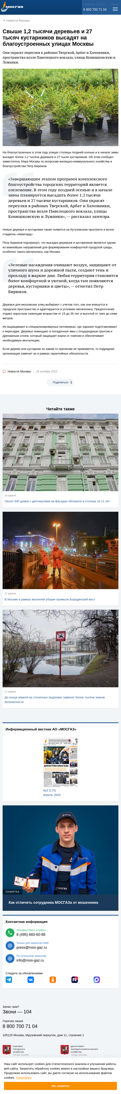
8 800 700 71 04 (95, 9)
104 (27, 1011)
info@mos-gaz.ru (30, 960)
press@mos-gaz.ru (31, 947)
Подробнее (24, 1077)
